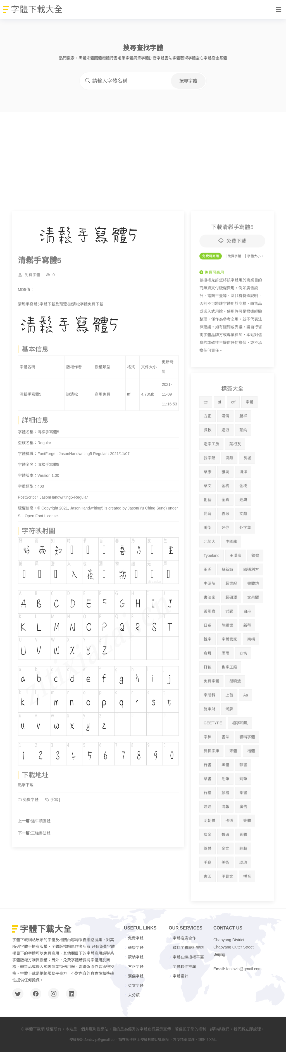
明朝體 (209, 842)
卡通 (229, 842)
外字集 (245, 549)
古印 (207, 898)
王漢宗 (235, 577)
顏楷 (225, 814)
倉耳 (207, 675)
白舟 (247, 633)
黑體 (82, 58)
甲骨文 (227, 898)
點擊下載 (26, 806)
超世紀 (231, 605)
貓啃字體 (247, 758)
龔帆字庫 (211, 772)
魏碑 (225, 856)
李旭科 (209, 717)
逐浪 (225, 452)
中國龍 (231, 563)
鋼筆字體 (141, 58)
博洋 (243, 493)
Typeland (212, 577)
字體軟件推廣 (184, 967)
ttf (219, 424)
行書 (114, 58)
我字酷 (209, 479)
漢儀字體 (136, 976)
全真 (225, 521)
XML (213, 1039)
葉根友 (235, 465)
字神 (207, 758)
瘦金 (215, 58)
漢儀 (225, 438)
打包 (207, 689)
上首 (229, 717)
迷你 (225, 549)
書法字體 (172, 58)
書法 (225, 758)
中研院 (209, 605)
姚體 (247, 842)
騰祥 (243, 438)
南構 (251, 661)
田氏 (207, 591)
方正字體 (136, 967)
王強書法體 (41, 855)
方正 (207, 438)
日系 (207, 647)
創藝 (207, 521)
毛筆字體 (125, 58)
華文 (207, 507)
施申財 (209, 731)
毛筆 (225, 800)
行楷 (207, 814)
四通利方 (251, 591)
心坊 (243, 675)
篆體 (223, 58)
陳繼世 (227, 647)
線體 (207, 870)
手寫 (54, 821)
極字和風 (240, 745)
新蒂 (247, 647)
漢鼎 (229, 479)
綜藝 (243, 870)
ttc (206, 424)
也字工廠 (229, 689)
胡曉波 (235, 703)
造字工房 (211, 465)
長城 (247, 479)
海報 (225, 828)
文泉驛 (253, 619)
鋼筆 (243, 800)
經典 (243, 521)
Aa (245, 717)
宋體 (90, 58)
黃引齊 (209, 633)
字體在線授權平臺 (188, 957)
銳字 (207, 661)
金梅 (225, 507)
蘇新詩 (227, 591)
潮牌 (229, 731)
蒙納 (243, 452)
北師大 (209, 563)
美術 (225, 884)
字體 (249, 424)
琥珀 (243, 884)
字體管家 (229, 661)
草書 (207, 800)
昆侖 (207, 535)
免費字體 (32, 297)
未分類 (134, 995)
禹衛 (207, 549)
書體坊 (253, 605)
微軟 (207, 452)
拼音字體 (157, 58)
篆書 (243, 814)
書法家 (209, 619)
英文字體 (136, 986)
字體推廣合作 (184, 938)
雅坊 (225, 493)
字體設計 (180, 976)
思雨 (225, 675)
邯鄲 (229, 633)
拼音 (247, 898)
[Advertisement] (143, 154)
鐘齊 (255, 577)
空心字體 (203, 58)
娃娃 (207, 828)
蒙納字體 (136, 957)
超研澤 (231, 619)
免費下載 (232, 263)
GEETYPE (213, 745)
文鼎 (243, 535)
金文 (225, 870)
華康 (207, 493)
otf (233, 424)
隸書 (243, 786)
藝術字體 (188, 58)
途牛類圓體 (41, 842)
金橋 (243, 507)
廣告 (243, 828)
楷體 (106, 58)
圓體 (98, 58)
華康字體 (136, 948)
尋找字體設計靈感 (188, 948)
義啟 (225, 535)
